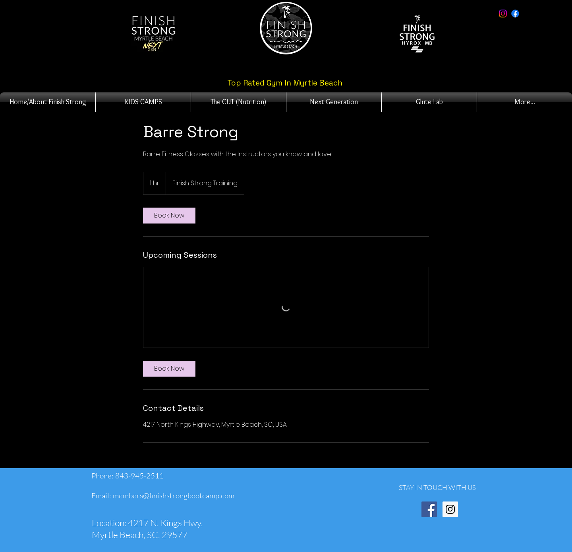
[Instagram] (503, 13)
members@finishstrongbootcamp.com (173, 495)
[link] (169, 216)
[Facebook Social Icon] (429, 509)
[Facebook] (515, 13)
